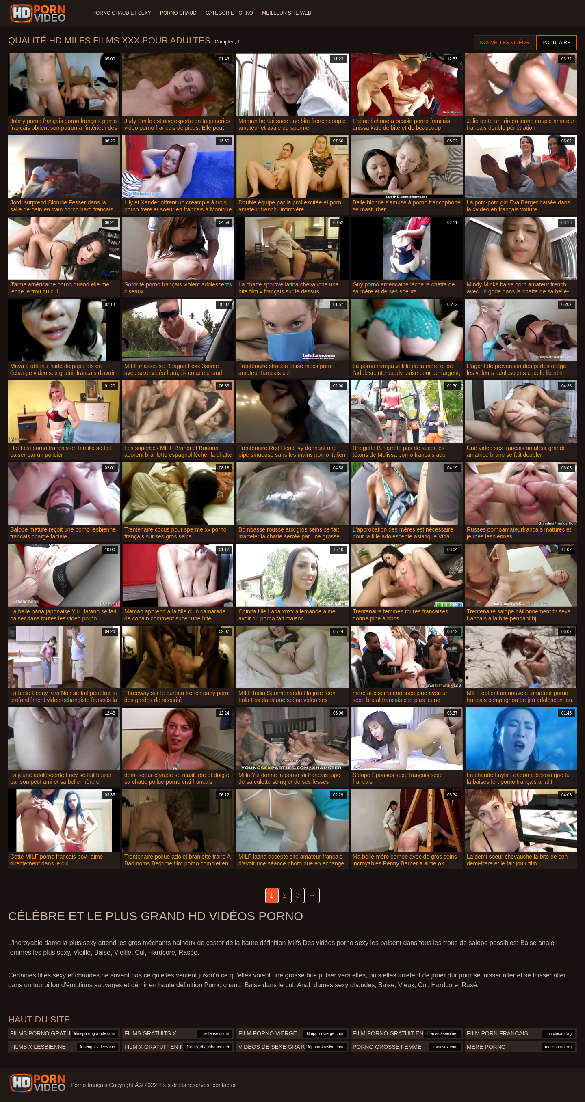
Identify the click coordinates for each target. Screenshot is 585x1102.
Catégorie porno (231, 13)
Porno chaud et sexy (122, 13)
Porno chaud (179, 13)
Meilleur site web (289, 13)
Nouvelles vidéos (504, 42)
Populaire (556, 42)
